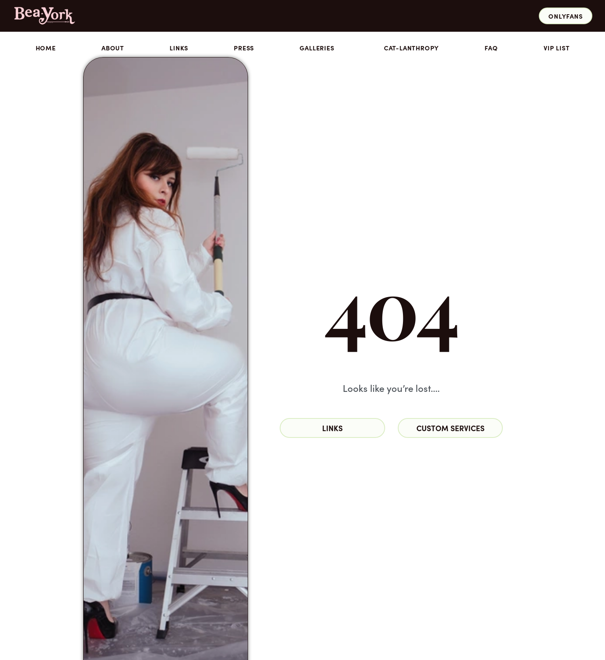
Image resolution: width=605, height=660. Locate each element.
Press (244, 47)
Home (46, 47)
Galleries (319, 47)
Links (179, 47)
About (112, 47)
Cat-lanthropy (411, 47)
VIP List (556, 47)
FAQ (491, 47)
